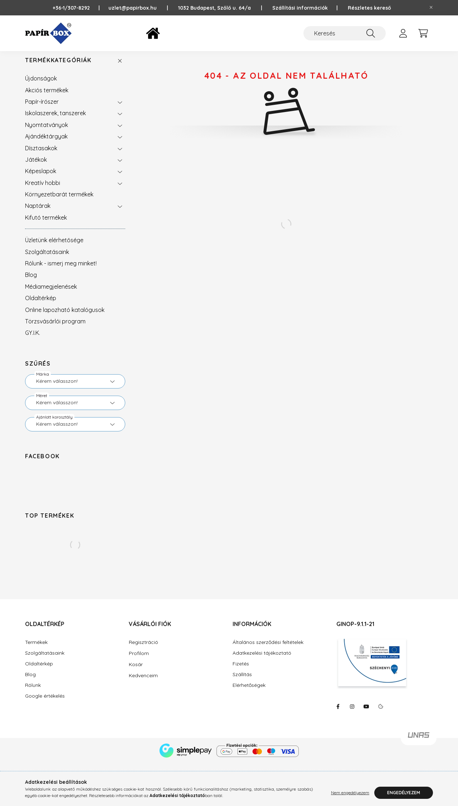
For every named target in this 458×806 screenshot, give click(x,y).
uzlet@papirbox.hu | (143, 8)
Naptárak (37, 212)
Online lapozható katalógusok (64, 317)
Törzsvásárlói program (55, 328)
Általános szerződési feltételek (268, 649)
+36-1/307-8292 (75, 8)
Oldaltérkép (40, 305)
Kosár (136, 671)
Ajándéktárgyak (46, 143)
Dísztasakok (41, 155)
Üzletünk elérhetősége (54, 247)
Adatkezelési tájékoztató (262, 660)
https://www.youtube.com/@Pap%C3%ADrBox (366, 714)
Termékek (36, 649)
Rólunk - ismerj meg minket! (61, 270)
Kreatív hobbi (42, 190)
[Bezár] (431, 7)
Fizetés (241, 671)
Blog (31, 281)
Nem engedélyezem (350, 792)
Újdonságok (41, 85)
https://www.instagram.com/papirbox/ (352, 714)
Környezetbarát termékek (59, 201)
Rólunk (33, 692)
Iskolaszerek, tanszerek (55, 120)
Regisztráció (143, 649)
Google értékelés (45, 703)
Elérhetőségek (249, 692)
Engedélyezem (403, 792)
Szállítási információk (300, 8)
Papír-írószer (42, 108)
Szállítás (242, 682)
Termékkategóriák (58, 67)
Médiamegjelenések (51, 293)
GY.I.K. (32, 339)
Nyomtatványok (46, 132)
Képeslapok (40, 178)
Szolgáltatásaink (47, 259)
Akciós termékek (46, 97)
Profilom (139, 660)
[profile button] (403, 33)
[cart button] (423, 33)
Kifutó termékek (46, 224)
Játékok (36, 166)
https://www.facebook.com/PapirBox (338, 714)
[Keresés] (344, 33)
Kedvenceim (143, 682)
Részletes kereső (369, 8)
